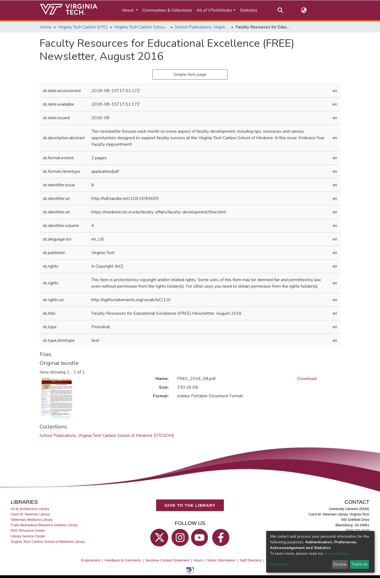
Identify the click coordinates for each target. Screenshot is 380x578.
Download (307, 379)
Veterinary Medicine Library (32, 520)
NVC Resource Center (28, 530)
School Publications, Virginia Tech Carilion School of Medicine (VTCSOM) (202, 27)
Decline (339, 564)
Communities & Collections (167, 10)
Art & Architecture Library (30, 509)
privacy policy (335, 553)
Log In (331, 10)
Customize (279, 564)
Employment (90, 560)
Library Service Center (28, 536)
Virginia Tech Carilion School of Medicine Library (48, 542)
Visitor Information (221, 560)
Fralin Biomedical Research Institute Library (44, 525)
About (128, 10)
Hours (198, 560)
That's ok (359, 564)
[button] (304, 10)
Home (45, 27)
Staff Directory (251, 560)
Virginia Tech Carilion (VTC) (83, 27)
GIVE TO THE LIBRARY (190, 505)
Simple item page (190, 74)
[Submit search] (280, 10)
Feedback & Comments (123, 560)
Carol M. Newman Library (30, 514)
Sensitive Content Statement (167, 560)
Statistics (248, 10)
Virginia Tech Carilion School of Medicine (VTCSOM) (141, 27)
